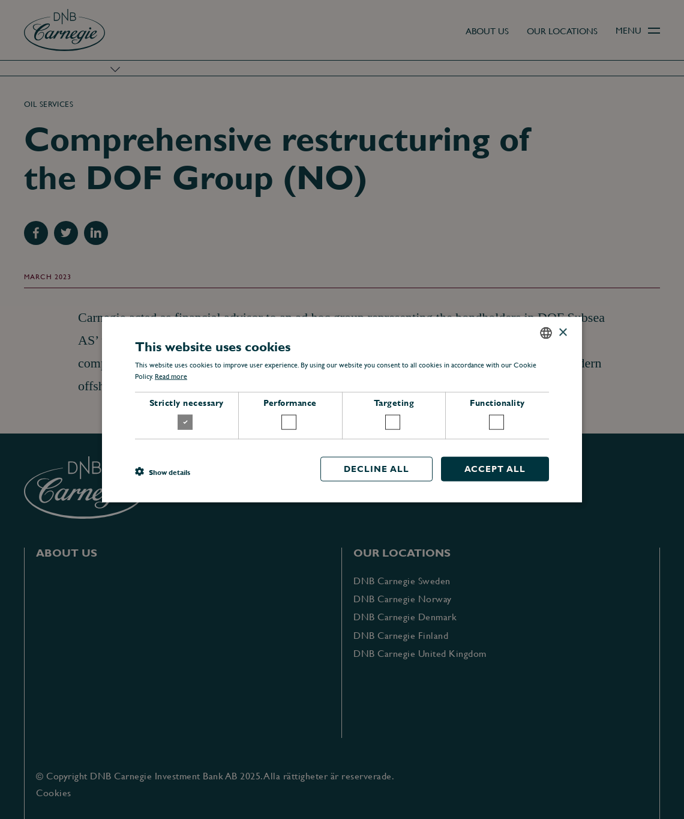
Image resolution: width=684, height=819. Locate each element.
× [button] (562, 332)
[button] (162, 472)
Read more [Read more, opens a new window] (171, 376)
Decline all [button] (376, 468)
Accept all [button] (495, 468)
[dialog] (342, 409)
